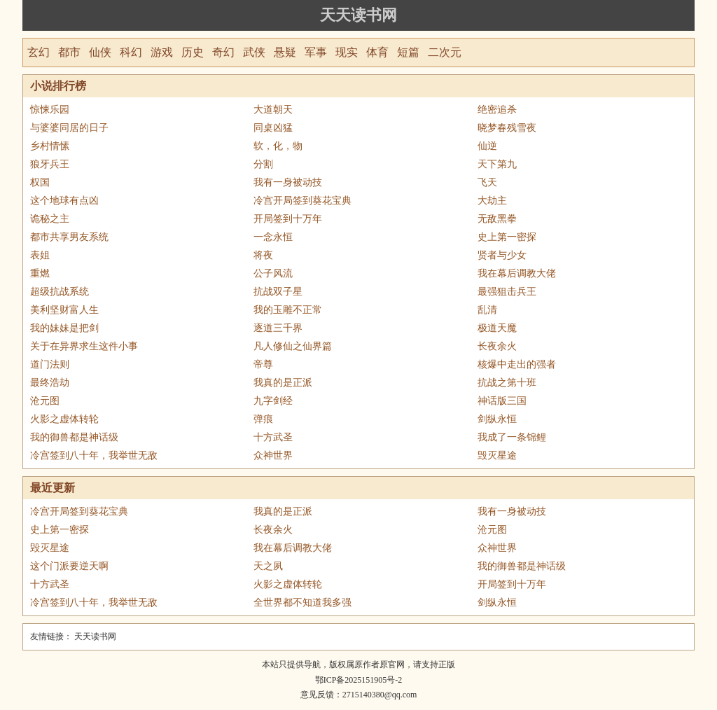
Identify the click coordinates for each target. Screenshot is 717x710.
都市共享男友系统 (69, 237)
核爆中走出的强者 (517, 364)
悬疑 (285, 52)
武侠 (254, 52)
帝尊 (263, 364)
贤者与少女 (502, 255)
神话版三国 (502, 401)
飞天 (487, 182)
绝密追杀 (497, 109)
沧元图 (45, 401)
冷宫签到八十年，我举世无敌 (94, 455)
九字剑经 (273, 401)
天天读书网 (358, 15)
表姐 (40, 255)
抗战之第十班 (507, 382)
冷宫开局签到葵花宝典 (302, 200)
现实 (346, 52)
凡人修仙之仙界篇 (292, 346)
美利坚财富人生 (64, 310)
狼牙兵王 (49, 164)
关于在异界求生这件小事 (84, 346)
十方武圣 (273, 437)
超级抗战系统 (59, 291)
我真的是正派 (282, 382)
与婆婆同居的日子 (69, 128)
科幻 (131, 52)
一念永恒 (273, 237)
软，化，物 (277, 146)
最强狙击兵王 (507, 291)
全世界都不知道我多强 (302, 602)
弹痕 (263, 419)
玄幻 (38, 52)
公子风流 (273, 273)
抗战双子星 (277, 291)
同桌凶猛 (273, 128)
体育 (377, 52)
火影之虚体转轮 (64, 419)
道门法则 (49, 364)
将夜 (263, 255)
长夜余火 (497, 346)
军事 (316, 52)
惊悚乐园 (49, 109)
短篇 (408, 52)
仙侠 (100, 52)
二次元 (444, 52)
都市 (69, 52)
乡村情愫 (49, 146)
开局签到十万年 (287, 219)
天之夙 (268, 566)
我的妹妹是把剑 (64, 328)
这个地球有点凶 (64, 200)
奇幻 (223, 52)
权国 (40, 182)
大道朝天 (273, 109)
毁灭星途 (497, 455)
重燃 (40, 273)
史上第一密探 (507, 237)
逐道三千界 (277, 328)
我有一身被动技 (287, 182)
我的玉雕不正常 (287, 310)
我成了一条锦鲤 (512, 437)
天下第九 (497, 164)
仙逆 (487, 146)
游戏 (162, 52)
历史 (192, 52)
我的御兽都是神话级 (74, 437)
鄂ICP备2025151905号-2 (359, 680)
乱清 (487, 310)
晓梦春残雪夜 (507, 128)
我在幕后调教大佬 (517, 273)
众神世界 (273, 455)
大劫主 (492, 200)
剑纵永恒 (497, 419)
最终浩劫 (49, 382)
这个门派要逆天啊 (69, 566)
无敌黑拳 (497, 219)
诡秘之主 (49, 219)
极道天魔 (497, 328)
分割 (263, 164)
